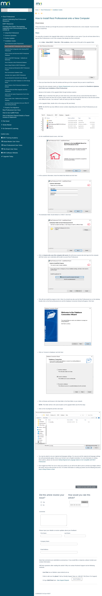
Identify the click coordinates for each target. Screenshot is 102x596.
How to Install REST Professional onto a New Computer (18, 46)
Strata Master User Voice (11, 141)
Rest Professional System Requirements (14, 43)
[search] (17, 10)
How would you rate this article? (79, 496)
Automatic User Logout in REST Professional (15, 75)
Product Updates (10, 38)
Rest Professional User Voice (12, 110)
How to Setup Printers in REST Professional (15, 65)
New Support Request (63, 580)
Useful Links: (5, 134)
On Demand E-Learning (10, 128)
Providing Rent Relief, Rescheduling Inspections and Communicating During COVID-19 (15, 28)
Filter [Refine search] (4, 10)
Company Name (45, 541)
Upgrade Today (8, 156)
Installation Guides (10, 41)
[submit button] (77, 579)
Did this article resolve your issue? (51, 496)
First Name (43, 533)
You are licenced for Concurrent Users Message (16, 78)
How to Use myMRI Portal (11, 113)
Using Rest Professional (12, 33)
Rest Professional (9, 16)
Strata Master (7, 125)
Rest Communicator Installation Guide (13, 72)
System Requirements (65, 86)
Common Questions (10, 35)
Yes (44, 502)
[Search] (30, 10)
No (43, 505)
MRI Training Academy (10, 138)
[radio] (71, 505)
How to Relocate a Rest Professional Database (16, 62)
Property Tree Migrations (12, 107)
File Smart (6, 121)
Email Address (44, 549)
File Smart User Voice (10, 149)
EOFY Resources (8, 24)
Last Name (67, 533)
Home (37, 10)
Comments (42, 511)
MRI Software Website (10, 153)
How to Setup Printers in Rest (47, 469)
